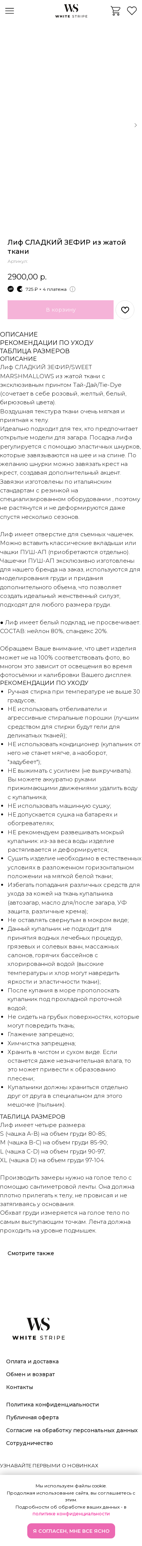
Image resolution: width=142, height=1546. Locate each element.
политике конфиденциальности (71, 1514)
